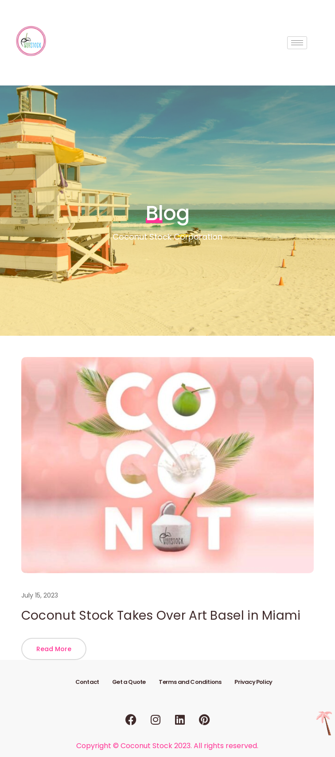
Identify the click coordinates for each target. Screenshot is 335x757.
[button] (53, 649)
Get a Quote (128, 682)
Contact (87, 682)
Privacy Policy (253, 682)
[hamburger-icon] (297, 42)
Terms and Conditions (190, 682)
